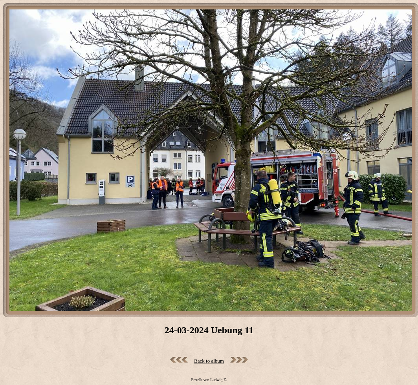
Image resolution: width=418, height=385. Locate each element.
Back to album (209, 361)
